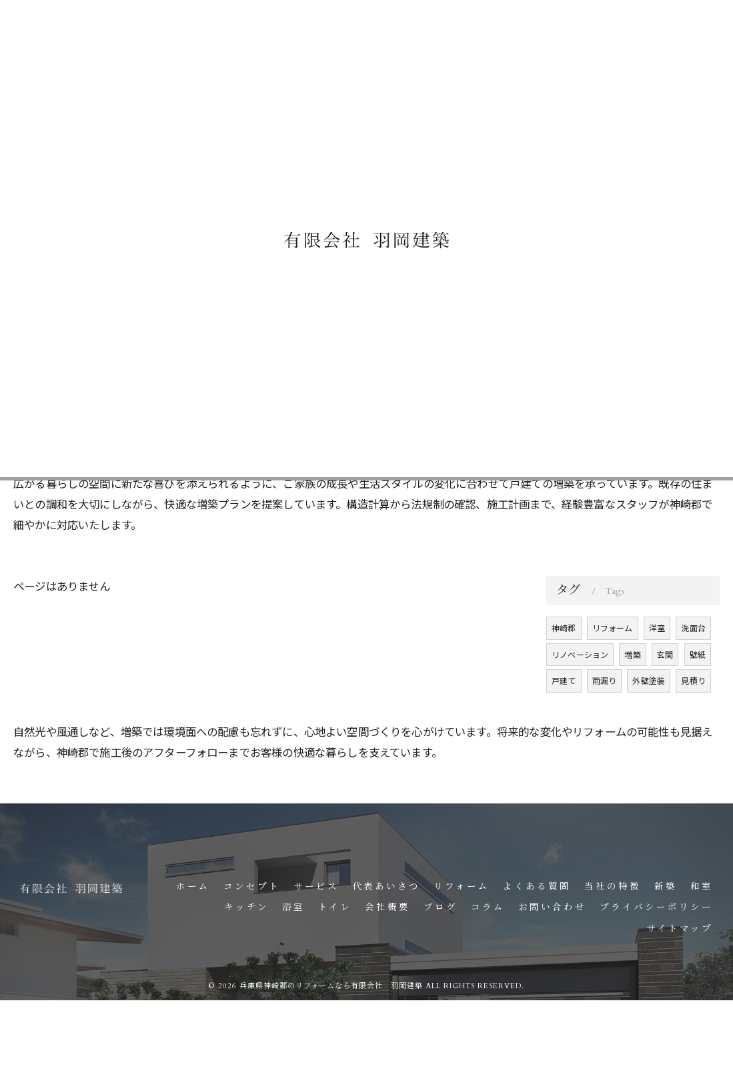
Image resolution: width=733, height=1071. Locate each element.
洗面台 (694, 659)
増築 (633, 686)
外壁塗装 (649, 712)
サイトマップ (679, 929)
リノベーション (580, 686)
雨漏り (604, 712)
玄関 (665, 686)
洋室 (657, 659)
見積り (694, 712)
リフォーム (612, 659)
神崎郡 (564, 659)
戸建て (564, 712)
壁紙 (698, 686)
